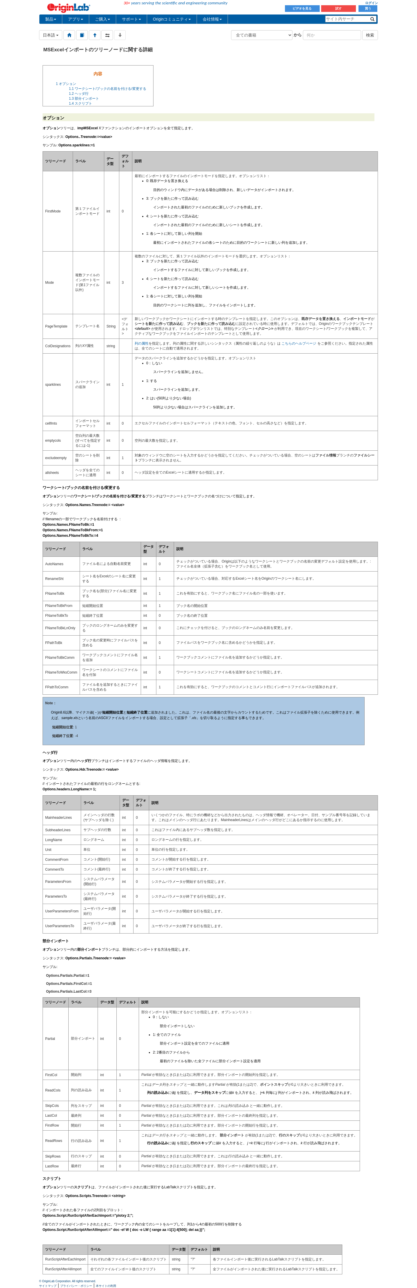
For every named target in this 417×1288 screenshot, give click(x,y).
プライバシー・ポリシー (76, 1285)
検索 (370, 35)
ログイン (371, 3)
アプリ (75, 19)
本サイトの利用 (106, 1285)
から (298, 34)
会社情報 (212, 19)
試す (338, 8)
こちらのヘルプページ (298, 343)
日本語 (50, 35)
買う (368, 8)
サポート (131, 19)
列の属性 (142, 343)
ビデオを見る (302, 8)
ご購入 (102, 19)
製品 (50, 19)
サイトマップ (47, 1285)
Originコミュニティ (172, 19)
